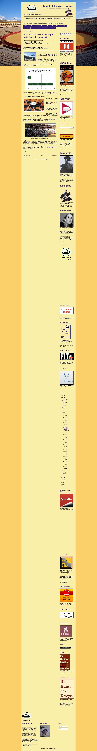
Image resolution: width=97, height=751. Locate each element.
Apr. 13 (64, 447)
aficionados (51, 104)
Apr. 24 (64, 424)
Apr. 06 (64, 459)
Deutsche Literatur (56, 25)
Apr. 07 (64, 458)
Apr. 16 (64, 442)
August (63, 405)
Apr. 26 (64, 420)
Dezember (64, 399)
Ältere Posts (54, 155)
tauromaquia (50, 54)
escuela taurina (37, 64)
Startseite (27, 25)
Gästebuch (27, 27)
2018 (62, 394)
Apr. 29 (64, 415)
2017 (62, 395)
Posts (60, 726)
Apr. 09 (64, 454)
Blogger (54, 748)
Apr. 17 (64, 441)
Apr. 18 (64, 439)
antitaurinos (48, 105)
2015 (62, 475)
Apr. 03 (64, 464)
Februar (63, 472)
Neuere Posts (27, 155)
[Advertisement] (67, 283)
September (64, 404)
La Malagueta (30, 144)
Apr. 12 (64, 449)
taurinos (25, 116)
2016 (62, 397)
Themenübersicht (35, 25)
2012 (62, 480)
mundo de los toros (51, 93)
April (63, 412)
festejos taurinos (26, 64)
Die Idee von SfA (45, 27)
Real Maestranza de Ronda (51, 143)
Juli (63, 407)
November (64, 400)
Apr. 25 (64, 422)
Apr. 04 (64, 463)
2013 (62, 479)
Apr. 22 (64, 432)
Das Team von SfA (35, 27)
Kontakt (53, 27)
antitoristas (25, 115)
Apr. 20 (64, 436)
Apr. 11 (64, 451)
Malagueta (45, 64)
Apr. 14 (64, 446)
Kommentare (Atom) (43, 159)
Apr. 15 (64, 444)
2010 (62, 484)
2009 (62, 485)
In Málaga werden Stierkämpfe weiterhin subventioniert (66, 429)
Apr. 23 (64, 425)
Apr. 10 (64, 452)
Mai (63, 410)
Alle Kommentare (63, 728)
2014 (62, 477)
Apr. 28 (64, 417)
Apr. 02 (64, 466)
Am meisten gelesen (45, 25)
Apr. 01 (64, 468)
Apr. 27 (64, 419)
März (63, 470)
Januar (63, 473)
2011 (62, 482)
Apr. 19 (64, 437)
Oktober (63, 402)
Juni (63, 409)
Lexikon (64, 25)
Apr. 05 (64, 461)
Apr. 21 (64, 434)
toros (26, 119)
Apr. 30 (64, 414)
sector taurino (50, 147)
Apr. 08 (64, 456)
